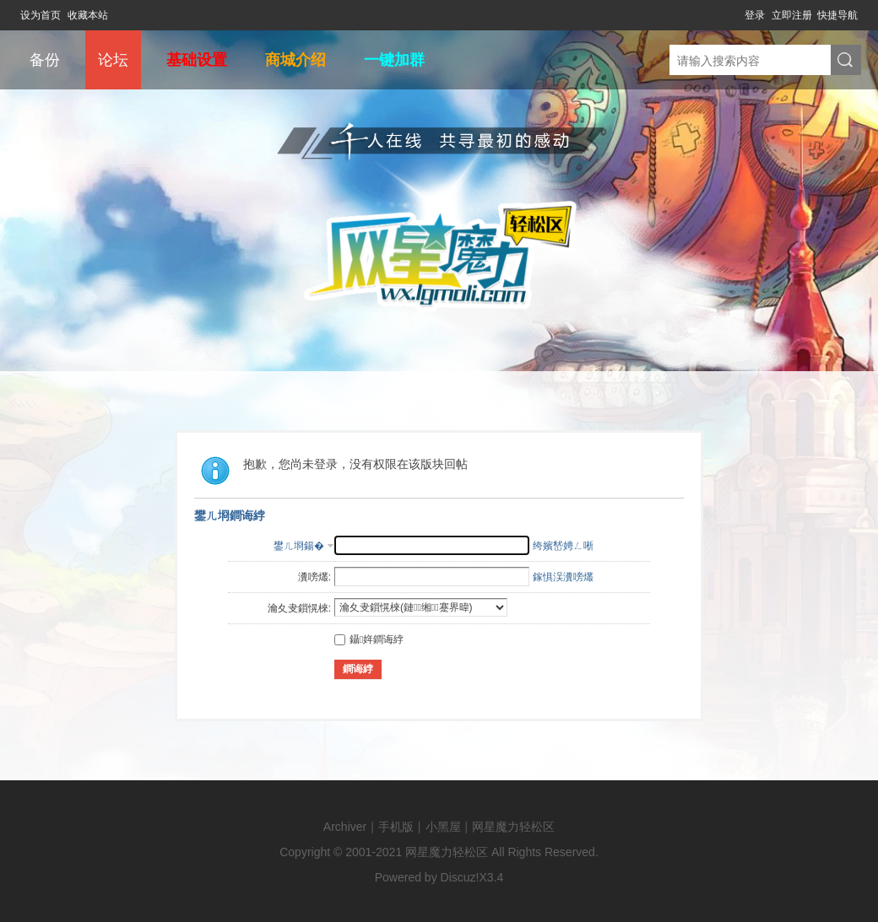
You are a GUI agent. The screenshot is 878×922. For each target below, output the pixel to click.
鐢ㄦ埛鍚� (299, 546)
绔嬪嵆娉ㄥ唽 (563, 546)
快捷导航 (837, 15)
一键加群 (394, 59)
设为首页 (40, 15)
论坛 (113, 59)
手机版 (396, 826)
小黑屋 (443, 826)
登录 (755, 15)
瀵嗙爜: (314, 577)
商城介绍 (295, 59)
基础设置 (196, 59)
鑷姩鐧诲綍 (369, 639)
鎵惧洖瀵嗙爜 (563, 577)
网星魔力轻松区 (513, 826)
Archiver (344, 826)
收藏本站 (88, 15)
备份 (45, 59)
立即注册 (792, 15)
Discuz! (460, 877)
